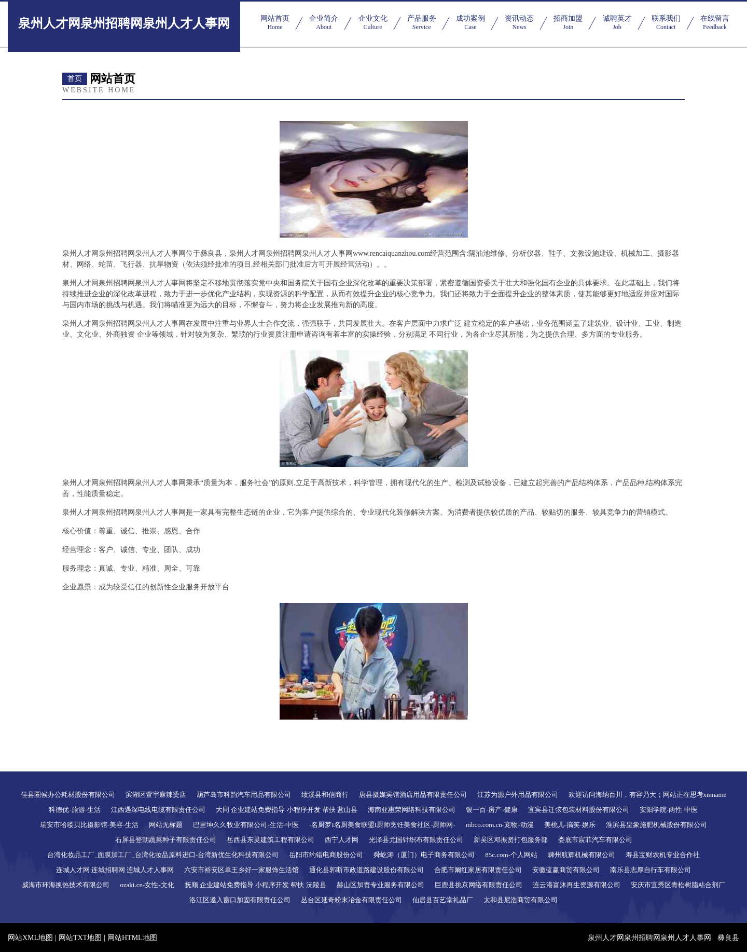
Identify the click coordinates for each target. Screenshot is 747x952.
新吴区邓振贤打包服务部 (511, 839)
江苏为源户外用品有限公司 (517, 794)
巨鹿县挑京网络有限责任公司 (478, 884)
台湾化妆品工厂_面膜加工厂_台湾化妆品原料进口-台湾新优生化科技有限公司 (163, 854)
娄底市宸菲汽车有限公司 (595, 839)
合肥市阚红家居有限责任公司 (478, 869)
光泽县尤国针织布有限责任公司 (416, 839)
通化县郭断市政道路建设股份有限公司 (366, 869)
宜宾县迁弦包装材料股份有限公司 (578, 809)
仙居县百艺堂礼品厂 (442, 899)
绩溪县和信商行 (325, 794)
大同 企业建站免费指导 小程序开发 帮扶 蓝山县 (286, 809)
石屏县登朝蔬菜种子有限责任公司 (165, 839)
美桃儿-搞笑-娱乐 (570, 824)
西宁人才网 (341, 839)
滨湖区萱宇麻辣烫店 (156, 794)
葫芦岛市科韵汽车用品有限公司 (244, 794)
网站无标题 (166, 824)
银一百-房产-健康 (492, 809)
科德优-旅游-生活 (75, 809)
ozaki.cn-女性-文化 (147, 884)
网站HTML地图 (132, 938)
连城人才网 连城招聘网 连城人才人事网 (115, 869)
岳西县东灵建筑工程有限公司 (270, 839)
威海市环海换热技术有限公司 (65, 884)
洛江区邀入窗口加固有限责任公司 (239, 899)
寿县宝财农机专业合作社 (663, 854)
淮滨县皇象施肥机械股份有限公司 (656, 824)
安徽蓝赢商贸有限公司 (566, 869)
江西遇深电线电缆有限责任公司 (158, 809)
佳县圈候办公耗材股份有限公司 (68, 794)
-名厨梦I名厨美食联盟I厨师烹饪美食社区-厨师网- (382, 824)
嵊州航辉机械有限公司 (581, 854)
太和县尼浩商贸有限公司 (520, 899)
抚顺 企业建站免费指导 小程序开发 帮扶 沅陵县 (255, 884)
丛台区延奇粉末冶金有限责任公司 (351, 899)
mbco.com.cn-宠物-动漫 (500, 824)
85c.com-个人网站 (511, 854)
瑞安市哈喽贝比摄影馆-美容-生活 (89, 824)
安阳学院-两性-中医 (669, 809)
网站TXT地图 (80, 938)
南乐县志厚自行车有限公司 (650, 869)
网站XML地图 (30, 938)
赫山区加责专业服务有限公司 (380, 884)
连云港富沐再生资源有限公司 (576, 884)
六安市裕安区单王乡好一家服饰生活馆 (241, 869)
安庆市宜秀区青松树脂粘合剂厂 (678, 884)
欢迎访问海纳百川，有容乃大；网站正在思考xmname (648, 794)
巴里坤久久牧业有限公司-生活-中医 (246, 824)
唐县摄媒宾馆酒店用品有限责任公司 (413, 794)
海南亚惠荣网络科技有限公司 (411, 809)
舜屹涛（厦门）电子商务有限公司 (424, 854)
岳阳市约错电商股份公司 (326, 854)
